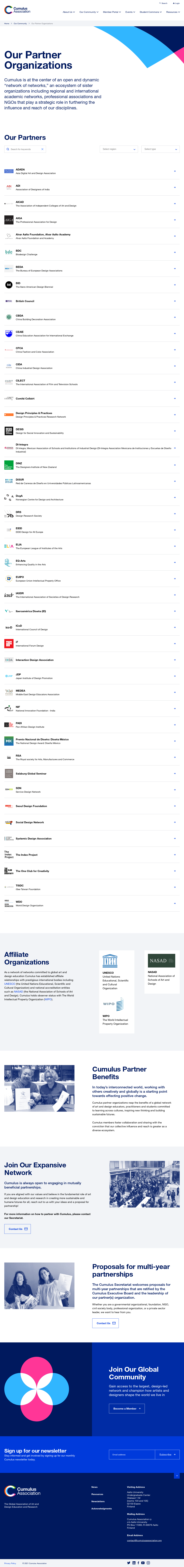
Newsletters (98, 1501)
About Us (67, 11)
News (94, 1487)
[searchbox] (117, 149)
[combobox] (119, 149)
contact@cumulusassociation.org (144, 1540)
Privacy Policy (10, 1563)
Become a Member (124, 1408)
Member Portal (110, 11)
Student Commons (149, 11)
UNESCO (9, 983)
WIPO (48, 999)
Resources (171, 11)
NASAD (18, 991)
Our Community (87, 11)
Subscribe (165, 1454)
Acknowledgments (101, 1508)
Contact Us (15, 1228)
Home (6, 23)
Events (129, 11)
